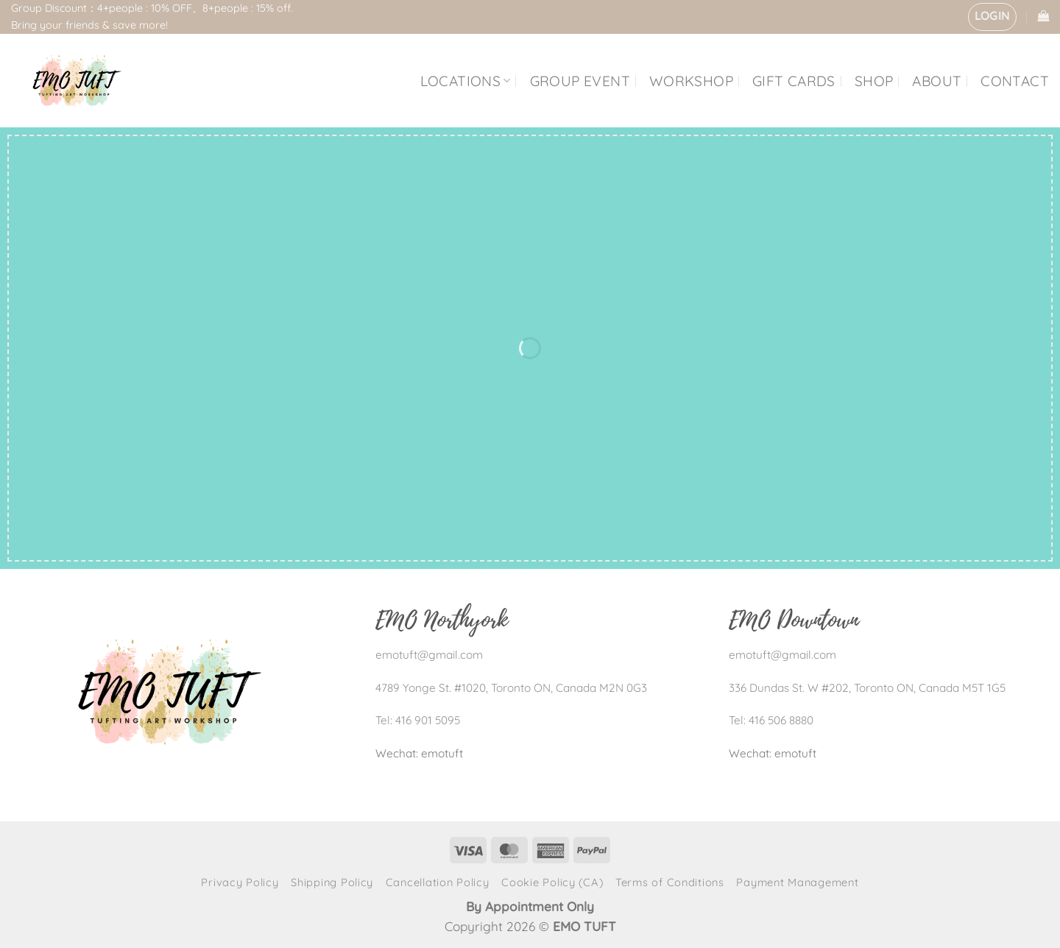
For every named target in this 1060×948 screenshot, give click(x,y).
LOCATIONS (465, 81)
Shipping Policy (332, 882)
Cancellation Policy (438, 882)
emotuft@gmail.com (429, 655)
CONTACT (1015, 81)
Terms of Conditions (669, 882)
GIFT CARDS (793, 81)
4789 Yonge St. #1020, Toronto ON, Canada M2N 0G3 (511, 688)
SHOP (874, 81)
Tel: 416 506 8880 (771, 720)
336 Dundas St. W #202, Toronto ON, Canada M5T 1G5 (867, 688)
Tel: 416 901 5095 (417, 720)
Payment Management (797, 882)
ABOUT (936, 81)
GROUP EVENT (580, 81)
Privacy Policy (239, 882)
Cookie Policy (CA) (552, 882)
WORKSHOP (691, 81)
